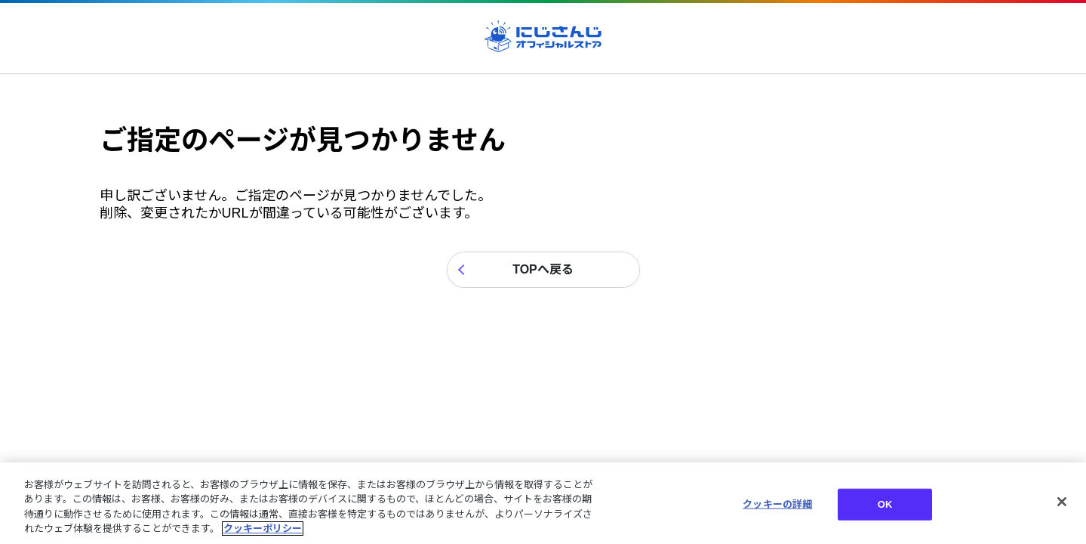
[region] (543, 503)
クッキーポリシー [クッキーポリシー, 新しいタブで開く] (262, 528)
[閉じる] (1061, 501)
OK (885, 504)
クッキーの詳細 (777, 504)
